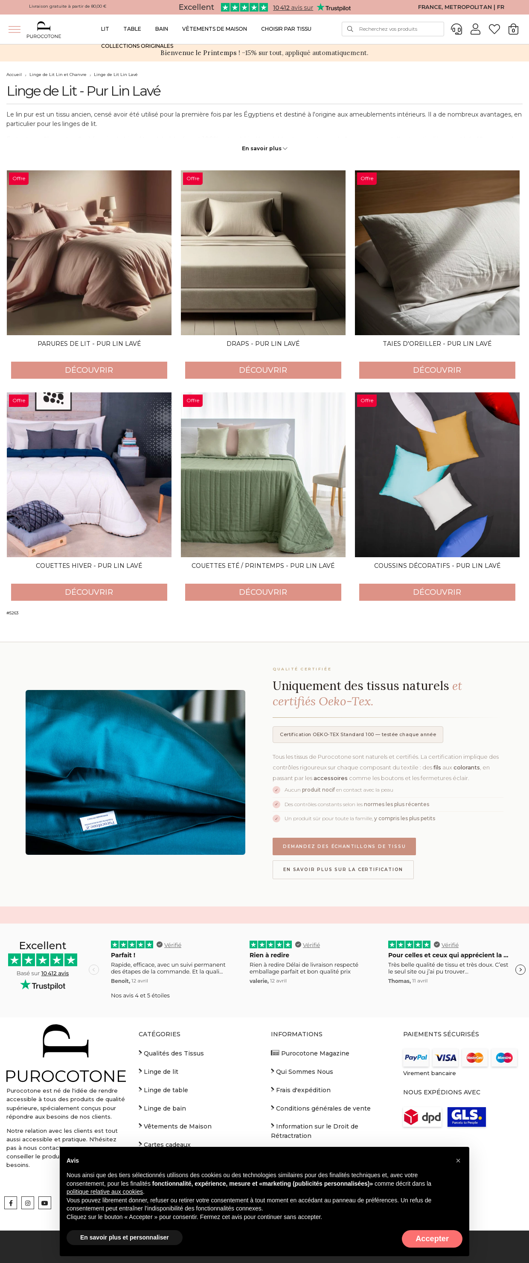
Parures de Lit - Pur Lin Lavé (89, 344)
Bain (161, 29)
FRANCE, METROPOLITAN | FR (461, 7)
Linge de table (163, 1089)
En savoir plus (265, 148)
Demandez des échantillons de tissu (344, 846)
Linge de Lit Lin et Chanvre (58, 74)
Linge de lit (158, 1071)
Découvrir (89, 370)
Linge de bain (162, 1108)
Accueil (14, 74)
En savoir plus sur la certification (343, 869)
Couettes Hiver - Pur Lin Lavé (89, 566)
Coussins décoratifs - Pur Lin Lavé (437, 566)
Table (132, 29)
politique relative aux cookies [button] (105, 1191)
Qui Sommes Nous (302, 1071)
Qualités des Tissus (171, 1053)
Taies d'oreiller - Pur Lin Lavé (437, 344)
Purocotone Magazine (310, 1053)
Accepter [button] (432, 1238)
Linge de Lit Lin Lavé (116, 74)
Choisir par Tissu (286, 29)
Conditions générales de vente (321, 1108)
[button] (458, 1160)
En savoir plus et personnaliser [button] (124, 1237)
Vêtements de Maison (214, 29)
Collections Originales (137, 46)
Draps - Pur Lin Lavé (263, 344)
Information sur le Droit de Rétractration (314, 1131)
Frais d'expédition (301, 1089)
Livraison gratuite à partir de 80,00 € (68, 6)
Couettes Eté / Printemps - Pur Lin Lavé (263, 566)
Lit (105, 29)
